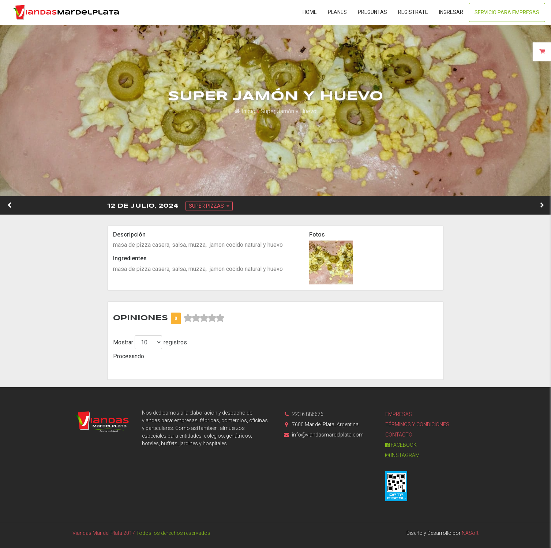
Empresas (398, 414)
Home (310, 12)
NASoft (470, 533)
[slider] (204, 318)
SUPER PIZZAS (207, 206)
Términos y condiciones (417, 424)
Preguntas (372, 12)
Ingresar (451, 12)
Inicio (245, 111)
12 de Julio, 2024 (143, 206)
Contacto (398, 435)
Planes (337, 12)
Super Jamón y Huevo (288, 111)
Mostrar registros (150, 342)
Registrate (413, 12)
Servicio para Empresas (507, 12)
